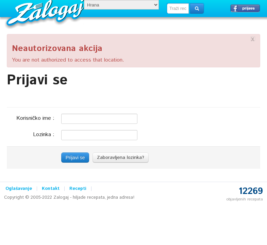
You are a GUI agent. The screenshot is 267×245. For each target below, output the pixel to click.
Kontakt (51, 188)
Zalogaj (46, 12)
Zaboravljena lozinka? (120, 157)
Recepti (77, 188)
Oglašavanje (18, 188)
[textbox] (178, 8)
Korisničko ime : (35, 117)
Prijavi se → (245, 8)
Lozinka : (43, 134)
